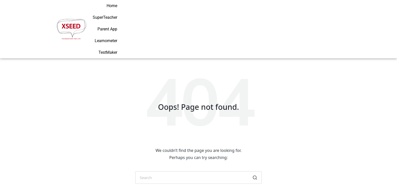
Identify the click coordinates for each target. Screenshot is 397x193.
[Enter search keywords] (198, 144)
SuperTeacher (243, 12)
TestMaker (329, 12)
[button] (255, 144)
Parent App (273, 12)
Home (217, 12)
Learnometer (301, 12)
